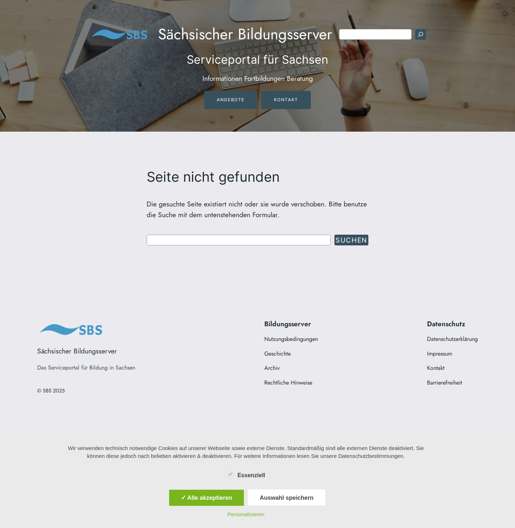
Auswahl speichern (286, 497)
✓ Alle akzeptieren (206, 497)
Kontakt (286, 99)
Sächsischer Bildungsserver (245, 34)
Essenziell (246, 474)
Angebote (231, 99)
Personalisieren (245, 514)
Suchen (351, 240)
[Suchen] (420, 34)
